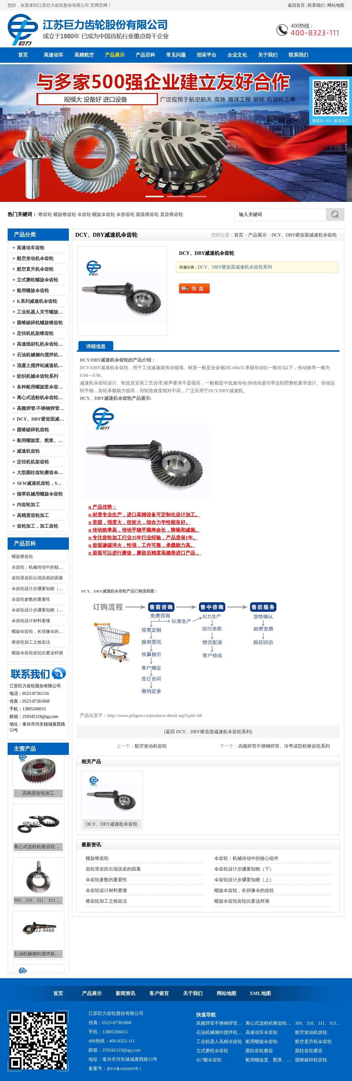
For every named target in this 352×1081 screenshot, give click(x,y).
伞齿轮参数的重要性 (31, 599)
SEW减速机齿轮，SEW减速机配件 (40, 483)
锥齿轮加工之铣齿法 (31, 642)
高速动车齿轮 (30, 247)
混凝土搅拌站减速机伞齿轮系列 (40, 365)
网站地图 (335, 5)
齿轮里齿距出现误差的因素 (37, 578)
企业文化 (237, 55)
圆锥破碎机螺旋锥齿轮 (40, 322)
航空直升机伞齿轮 (35, 269)
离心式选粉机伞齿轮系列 (40, 397)
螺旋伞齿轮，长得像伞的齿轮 (39, 631)
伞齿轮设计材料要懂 (31, 621)
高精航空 (84, 55)
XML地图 (260, 993)
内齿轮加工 (28, 504)
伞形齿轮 (125, 214)
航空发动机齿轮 (151, 746)
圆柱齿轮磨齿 (259, 1053)
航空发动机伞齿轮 (35, 258)
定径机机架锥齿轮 (35, 333)
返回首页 (296, 5)
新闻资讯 (125, 993)
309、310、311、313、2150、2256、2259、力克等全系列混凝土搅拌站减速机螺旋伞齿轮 (318, 1025)
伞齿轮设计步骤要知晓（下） (39, 588)
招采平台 (206, 55)
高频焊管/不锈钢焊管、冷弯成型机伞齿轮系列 (40, 408)
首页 (23, 55)
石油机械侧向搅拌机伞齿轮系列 (40, 354)
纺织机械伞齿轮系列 (37, 376)
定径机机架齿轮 (33, 461)
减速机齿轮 (28, 451)
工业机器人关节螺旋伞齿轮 (40, 312)
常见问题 (176, 55)
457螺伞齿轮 (209, 1062)
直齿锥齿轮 (171, 214)
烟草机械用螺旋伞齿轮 (40, 494)
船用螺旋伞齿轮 (33, 290)
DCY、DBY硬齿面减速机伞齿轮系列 (40, 419)
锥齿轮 (45, 214)
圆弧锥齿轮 (147, 214)
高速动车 (53, 55)
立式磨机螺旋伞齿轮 (37, 279)
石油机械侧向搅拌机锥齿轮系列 (219, 1034)
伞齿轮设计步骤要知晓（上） (39, 610)
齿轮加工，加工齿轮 (37, 526)
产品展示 (115, 55)
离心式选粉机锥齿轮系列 (268, 1025)
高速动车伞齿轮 (261, 1034)
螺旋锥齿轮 (64, 214)
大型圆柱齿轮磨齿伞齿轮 (40, 472)
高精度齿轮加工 (33, 515)
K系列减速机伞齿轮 (37, 301)
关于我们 (268, 55)
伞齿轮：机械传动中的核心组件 (39, 567)
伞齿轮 (84, 214)
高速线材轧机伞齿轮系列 (40, 344)
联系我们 (316, 5)
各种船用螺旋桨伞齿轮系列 (40, 386)
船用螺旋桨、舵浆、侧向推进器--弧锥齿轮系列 (40, 440)
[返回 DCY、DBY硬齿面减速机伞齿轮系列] (208, 731)
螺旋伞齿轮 (103, 214)
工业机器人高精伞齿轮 (219, 1044)
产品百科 (145, 55)
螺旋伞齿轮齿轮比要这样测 (37, 653)
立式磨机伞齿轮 (212, 1053)
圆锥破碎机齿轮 (33, 429)
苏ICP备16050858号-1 (124, 1069)
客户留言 (159, 993)
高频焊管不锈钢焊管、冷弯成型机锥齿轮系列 (284, 746)
